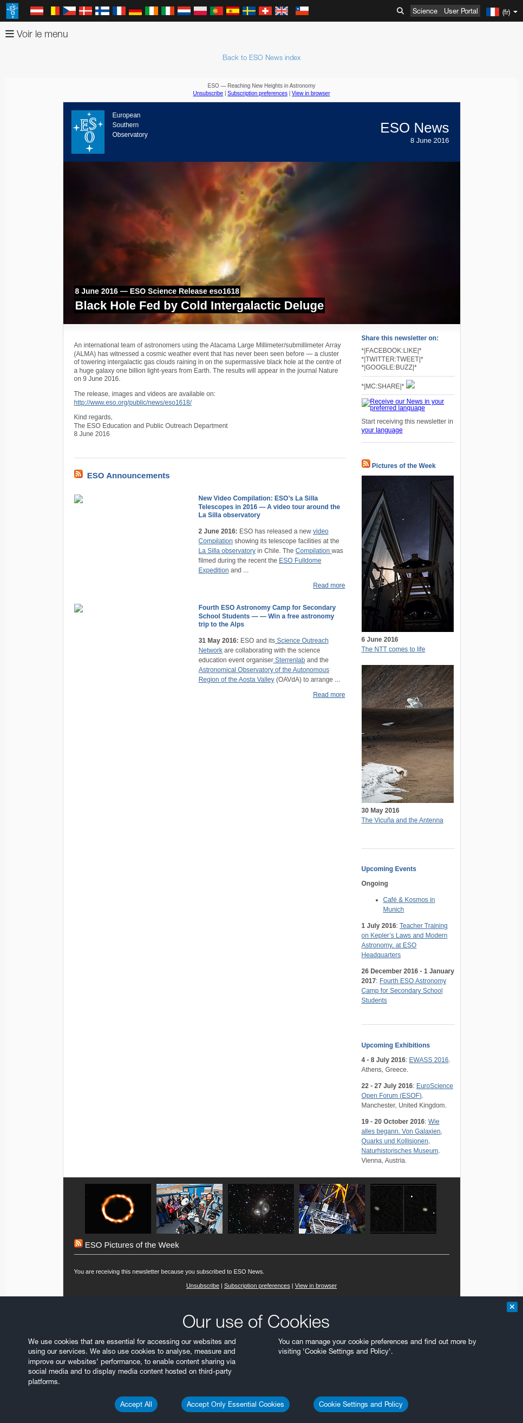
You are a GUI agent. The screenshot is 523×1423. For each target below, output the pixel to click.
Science (425, 10)
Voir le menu (36, 33)
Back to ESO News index (261, 57)
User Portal (461, 10)
